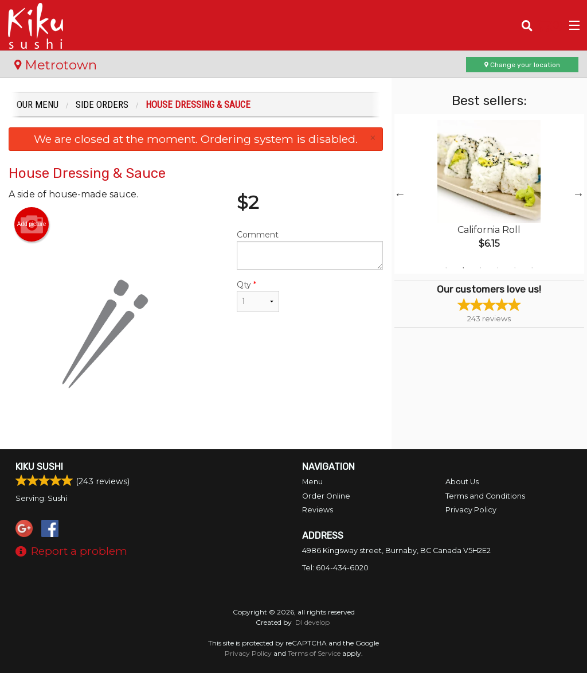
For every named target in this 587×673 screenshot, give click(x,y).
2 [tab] (463, 268)
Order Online (326, 496)
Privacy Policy (470, 509)
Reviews (317, 509)
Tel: (335, 567)
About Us (462, 481)
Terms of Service (314, 653)
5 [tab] (515, 268)
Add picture (31, 224)
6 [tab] (532, 268)
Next (578, 194)
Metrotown (55, 65)
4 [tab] (497, 268)
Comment (309, 249)
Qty (258, 295)
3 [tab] (480, 268)
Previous (400, 194)
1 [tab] (446, 268)
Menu (312, 481)
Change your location (522, 65)
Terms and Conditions (485, 496)
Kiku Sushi (39, 466)
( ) (550, 25)
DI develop (312, 622)
